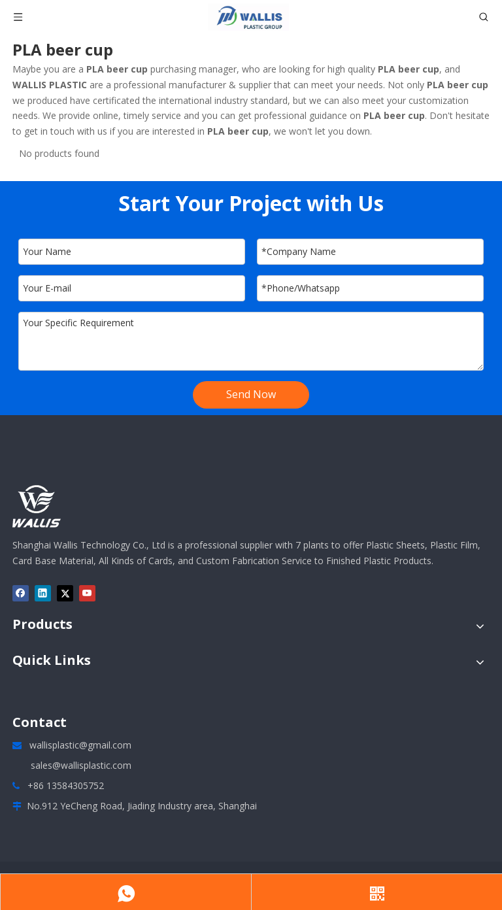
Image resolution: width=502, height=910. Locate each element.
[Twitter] (65, 592)
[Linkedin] (43, 592)
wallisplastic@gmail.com (80, 745)
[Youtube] (87, 592)
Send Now (251, 394)
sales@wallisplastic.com (81, 765)
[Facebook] (20, 592)
